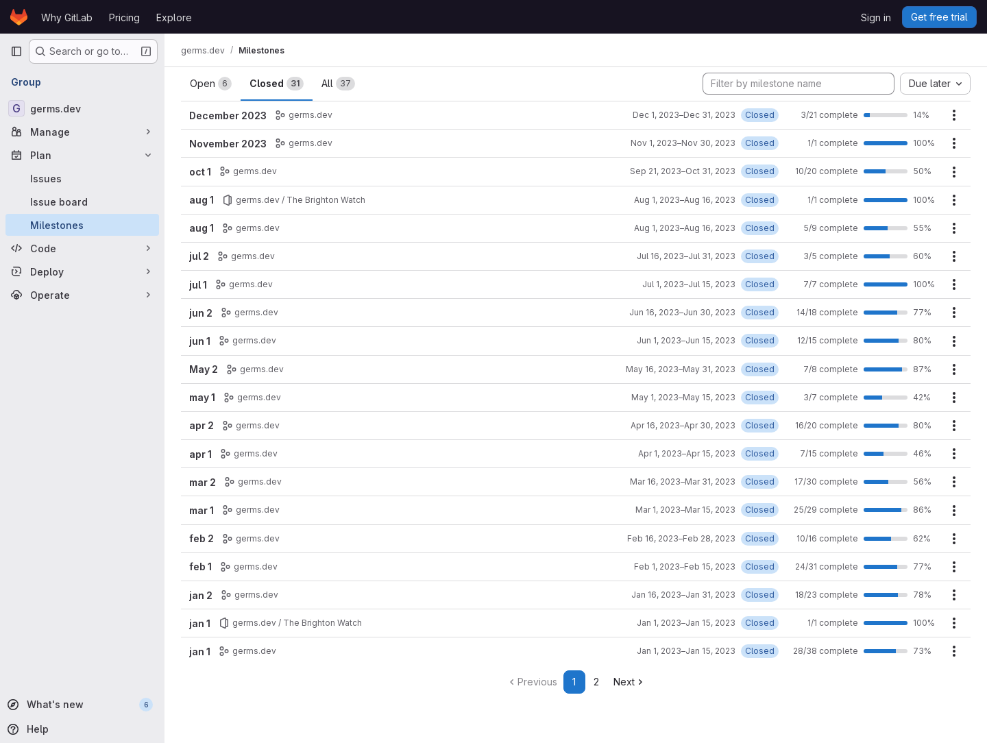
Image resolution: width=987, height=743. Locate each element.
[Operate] (82, 295)
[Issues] (82, 178)
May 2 (203, 369)
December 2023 (228, 115)
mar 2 (202, 482)
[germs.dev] (82, 108)
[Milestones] (82, 225)
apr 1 (200, 454)
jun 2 (200, 313)
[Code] (82, 248)
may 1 (202, 397)
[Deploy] (82, 271)
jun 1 (199, 341)
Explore (174, 17)
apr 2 (201, 425)
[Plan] (82, 155)
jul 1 (198, 285)
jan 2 (200, 595)
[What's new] (81, 705)
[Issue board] (82, 201)
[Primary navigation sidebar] (16, 51)
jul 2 (199, 256)
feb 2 (201, 538)
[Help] (81, 729)
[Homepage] (19, 17)
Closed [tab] (276, 83)
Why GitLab (67, 17)
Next (629, 681)
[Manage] (82, 132)
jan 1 (199, 623)
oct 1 (200, 172)
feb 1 (200, 566)
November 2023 (228, 143)
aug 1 (201, 200)
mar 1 (201, 510)
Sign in (876, 17)
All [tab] (338, 83)
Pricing (124, 17)
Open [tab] (211, 83)
